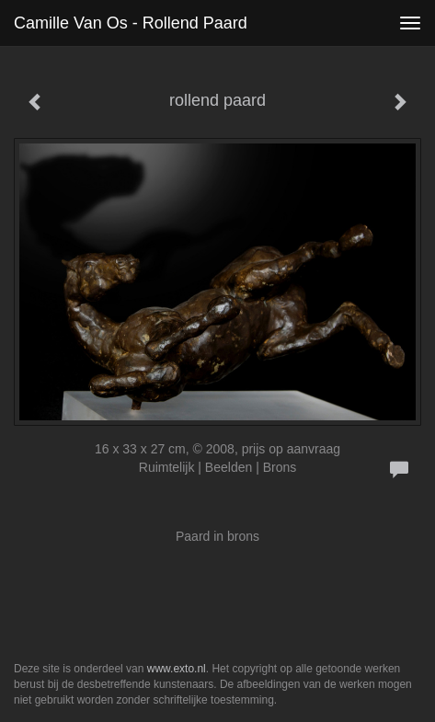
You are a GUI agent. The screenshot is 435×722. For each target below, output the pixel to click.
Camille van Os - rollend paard (130, 23)
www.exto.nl (176, 668)
